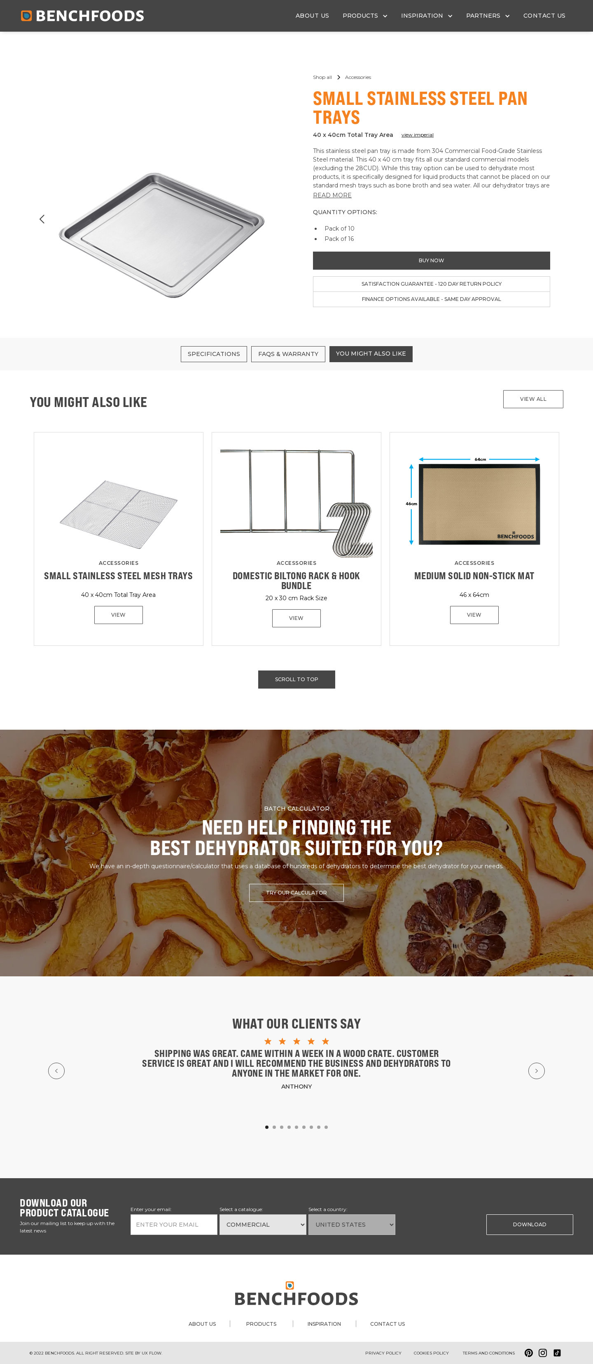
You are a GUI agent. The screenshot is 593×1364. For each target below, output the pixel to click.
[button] (365, 15)
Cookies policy (431, 1353)
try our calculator (296, 893)
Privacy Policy (383, 1353)
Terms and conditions (489, 1353)
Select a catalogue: (241, 1209)
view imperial (418, 135)
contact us (544, 15)
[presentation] (439, 1224)
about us (312, 15)
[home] (82, 16)
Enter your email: (151, 1209)
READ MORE (332, 195)
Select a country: (328, 1209)
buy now (431, 260)
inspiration (324, 1324)
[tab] (214, 354)
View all (533, 399)
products (261, 1324)
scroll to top (296, 679)
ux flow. (152, 1353)
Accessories (119, 563)
